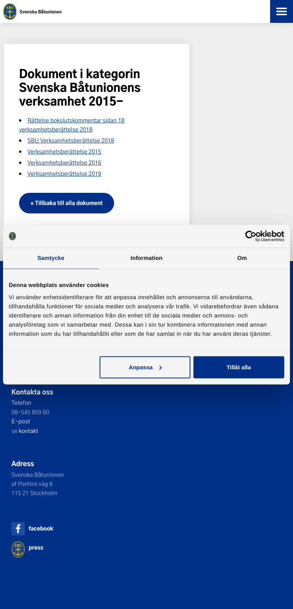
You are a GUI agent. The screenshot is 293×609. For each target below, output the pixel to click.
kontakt (28, 430)
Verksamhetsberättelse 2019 (64, 173)
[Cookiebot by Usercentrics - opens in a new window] (250, 236)
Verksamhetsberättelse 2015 (64, 151)
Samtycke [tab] (50, 258)
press (36, 547)
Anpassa (145, 367)
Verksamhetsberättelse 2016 (64, 162)
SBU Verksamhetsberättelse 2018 (70, 140)
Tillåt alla (239, 367)
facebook (41, 528)
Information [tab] (146, 258)
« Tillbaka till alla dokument (67, 203)
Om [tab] (242, 258)
